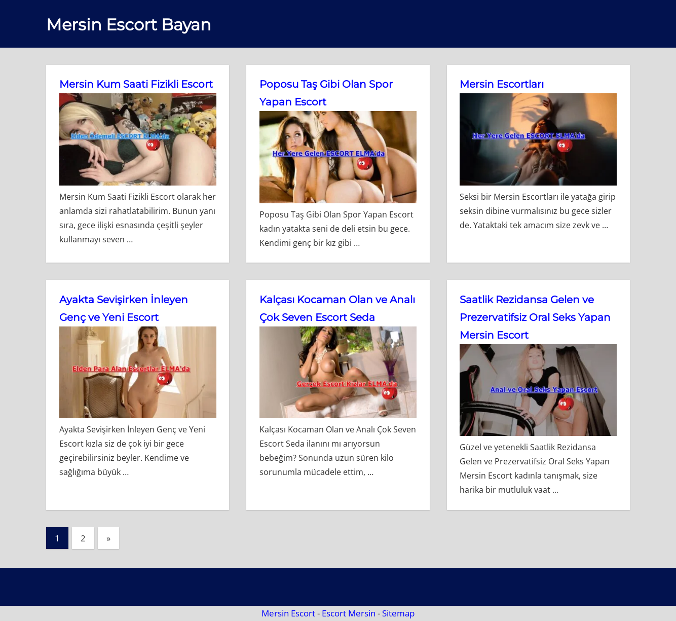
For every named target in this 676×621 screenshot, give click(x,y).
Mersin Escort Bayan (128, 24)
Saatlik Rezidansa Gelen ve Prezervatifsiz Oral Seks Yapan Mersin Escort (535, 317)
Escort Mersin (348, 613)
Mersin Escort (288, 613)
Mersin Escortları (502, 84)
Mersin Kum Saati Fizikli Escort (136, 84)
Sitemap (398, 613)
